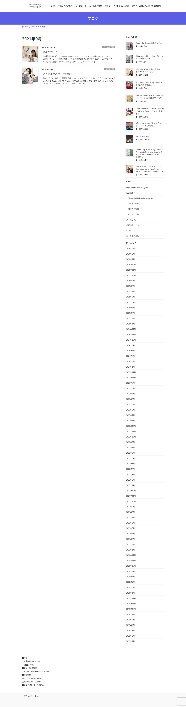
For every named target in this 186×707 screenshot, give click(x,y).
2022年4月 (130, 469)
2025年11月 (131, 270)
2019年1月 (130, 641)
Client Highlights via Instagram (140, 198)
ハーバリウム (131, 219)
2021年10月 (131, 501)
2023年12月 (131, 372)
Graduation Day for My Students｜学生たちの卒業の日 (150, 83)
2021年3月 (130, 539)
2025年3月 (130, 313)
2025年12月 (131, 264)
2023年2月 (130, 415)
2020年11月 (131, 560)
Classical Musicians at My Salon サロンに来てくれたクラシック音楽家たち (150, 111)
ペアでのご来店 (134, 214)
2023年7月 (130, 393)
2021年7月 (130, 517)
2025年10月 (131, 275)
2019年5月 (130, 619)
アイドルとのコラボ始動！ (57, 74)
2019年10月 (131, 609)
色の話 (129, 230)
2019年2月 (130, 636)
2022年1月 (130, 485)
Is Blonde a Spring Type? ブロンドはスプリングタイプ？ (149, 70)
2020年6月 (130, 587)
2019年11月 (131, 603)
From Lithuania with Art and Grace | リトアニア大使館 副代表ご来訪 (150, 96)
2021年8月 (130, 512)
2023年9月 (130, 383)
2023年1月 (130, 420)
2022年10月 (131, 436)
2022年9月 (130, 442)
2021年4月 (130, 533)
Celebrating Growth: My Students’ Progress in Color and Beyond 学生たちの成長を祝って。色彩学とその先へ (149, 153)
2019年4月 (130, 625)
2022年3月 (130, 474)
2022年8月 (130, 447)
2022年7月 (130, 453)
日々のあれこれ (132, 236)
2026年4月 (130, 248)
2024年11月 (131, 334)
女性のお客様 (109, 47)
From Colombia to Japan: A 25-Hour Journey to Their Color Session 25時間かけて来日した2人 (149, 169)
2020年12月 (131, 555)
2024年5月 (130, 356)
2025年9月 (130, 280)
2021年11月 (131, 496)
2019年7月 (130, 614)
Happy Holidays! (142, 136)
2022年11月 (131, 431)
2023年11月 (131, 377)
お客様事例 (110, 69)
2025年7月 (130, 291)
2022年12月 (131, 426)
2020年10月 (131, 566)
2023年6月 (130, 399)
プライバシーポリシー (33, 696)
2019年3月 (130, 630)
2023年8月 (130, 388)
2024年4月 (130, 361)
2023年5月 (130, 404)
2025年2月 (130, 318)
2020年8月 (130, 576)
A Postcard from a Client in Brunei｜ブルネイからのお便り (149, 124)
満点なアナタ (50, 52)
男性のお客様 (133, 209)
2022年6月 (130, 458)
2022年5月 (130, 463)
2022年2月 (130, 480)
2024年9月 (130, 345)
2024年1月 (130, 367)
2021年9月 (130, 506)
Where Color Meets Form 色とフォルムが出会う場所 (149, 57)
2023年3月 (130, 409)
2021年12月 (131, 490)
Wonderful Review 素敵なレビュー (150, 43)
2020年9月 (130, 571)
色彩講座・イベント (134, 225)
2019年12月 (131, 598)
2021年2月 (130, 544)
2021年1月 (130, 549)
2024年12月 (131, 329)
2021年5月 (130, 528)
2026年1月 (130, 259)
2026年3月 (130, 253)
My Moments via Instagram (137, 187)
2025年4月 (130, 307)
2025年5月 (130, 302)
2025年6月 (130, 296)
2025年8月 (130, 286)
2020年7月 (130, 582)
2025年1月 (130, 323)
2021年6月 (130, 522)
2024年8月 (130, 350)
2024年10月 (131, 340)
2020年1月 (130, 593)
